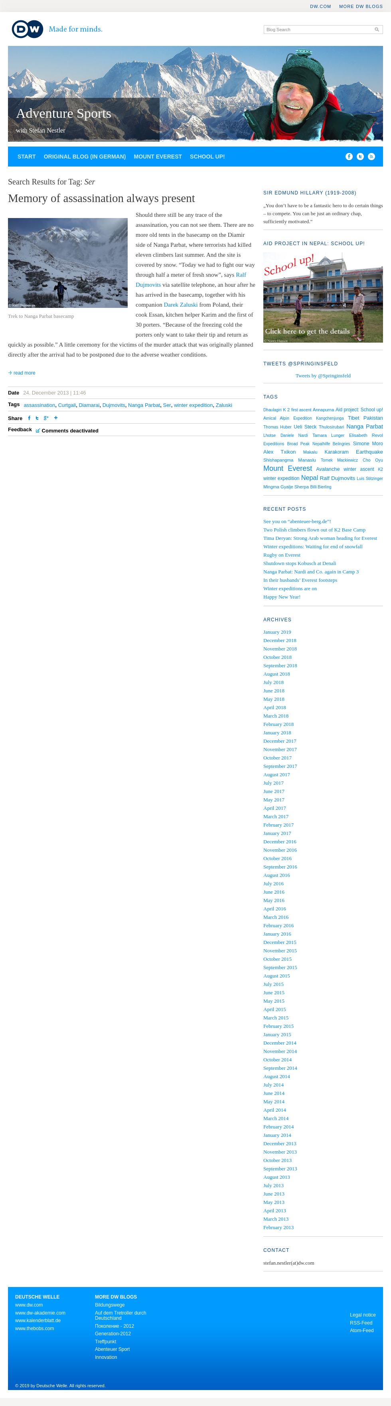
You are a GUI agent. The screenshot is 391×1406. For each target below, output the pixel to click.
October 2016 (277, 858)
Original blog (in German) (85, 156)
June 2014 (273, 1093)
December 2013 (279, 1143)
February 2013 (278, 1227)
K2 (380, 469)
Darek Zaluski (181, 304)
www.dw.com (29, 1305)
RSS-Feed (361, 1323)
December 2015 (279, 942)
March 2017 (275, 816)
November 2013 (280, 1152)
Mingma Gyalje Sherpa (286, 486)
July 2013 (273, 1185)
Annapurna (323, 409)
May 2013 (273, 1202)
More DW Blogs (361, 6)
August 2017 (276, 774)
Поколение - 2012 (114, 1326)
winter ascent (359, 469)
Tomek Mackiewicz (339, 460)
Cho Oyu (373, 460)
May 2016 (273, 900)
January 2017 (277, 833)
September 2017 (280, 766)
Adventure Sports (63, 113)
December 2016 (279, 842)
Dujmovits (114, 405)
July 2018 (273, 682)
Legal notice (363, 1315)
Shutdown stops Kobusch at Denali (299, 563)
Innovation (106, 1357)
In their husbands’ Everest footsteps (300, 580)
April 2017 (274, 808)
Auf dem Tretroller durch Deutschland (120, 1315)
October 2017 (277, 758)
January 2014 (277, 1135)
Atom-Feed (361, 1330)
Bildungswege (110, 1305)
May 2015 (273, 1001)
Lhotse (269, 435)
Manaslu (307, 460)
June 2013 (273, 1194)
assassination (39, 405)
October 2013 (277, 1160)
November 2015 (280, 951)
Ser (167, 405)
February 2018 (278, 724)
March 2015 (275, 1018)
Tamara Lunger (328, 435)
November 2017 (280, 749)
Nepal (309, 477)
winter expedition (193, 405)
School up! (207, 156)
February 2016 (278, 925)
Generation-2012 (113, 1334)
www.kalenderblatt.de (38, 1320)
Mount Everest (158, 156)
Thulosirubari (331, 426)
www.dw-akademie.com (40, 1313)
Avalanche (328, 469)
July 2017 (273, 783)
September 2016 (280, 867)
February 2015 (278, 1026)
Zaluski (224, 405)
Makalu (310, 452)
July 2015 (273, 984)
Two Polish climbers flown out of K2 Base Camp (314, 530)
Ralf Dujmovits (337, 478)
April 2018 (274, 707)
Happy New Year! (282, 597)
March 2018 (275, 716)
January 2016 (277, 934)
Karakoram (336, 452)
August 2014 (276, 1076)
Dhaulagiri (272, 410)
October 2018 (277, 657)
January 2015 (277, 1034)
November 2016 (280, 850)
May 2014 (273, 1102)
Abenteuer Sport (112, 1349)
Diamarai (89, 405)
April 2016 (274, 909)
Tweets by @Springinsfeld (323, 376)
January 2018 (277, 733)
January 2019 (277, 632)
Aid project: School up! (359, 409)
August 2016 (276, 875)
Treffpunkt (105, 1342)
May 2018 (273, 699)
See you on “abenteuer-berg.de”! (297, 521)
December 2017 (279, 741)
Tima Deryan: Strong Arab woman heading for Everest (320, 538)
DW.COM (320, 6)
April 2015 (274, 1009)
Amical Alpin (276, 418)
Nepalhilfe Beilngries (331, 444)
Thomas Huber (277, 427)
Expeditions (273, 444)
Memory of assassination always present (101, 198)
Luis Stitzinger (370, 478)
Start (27, 156)
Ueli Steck (305, 427)
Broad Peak (298, 444)
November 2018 (280, 649)
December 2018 (279, 640)
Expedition (302, 418)
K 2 (286, 409)
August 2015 (276, 976)
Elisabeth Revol (366, 435)
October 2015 (277, 959)
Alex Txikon (279, 452)
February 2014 (278, 1127)
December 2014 (279, 1043)
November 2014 (280, 1051)
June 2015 (273, 993)
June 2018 (273, 691)
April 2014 (274, 1110)
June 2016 (273, 892)
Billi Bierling (321, 487)
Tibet (353, 418)
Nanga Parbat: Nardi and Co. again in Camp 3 (311, 572)
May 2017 (273, 800)
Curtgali (67, 405)
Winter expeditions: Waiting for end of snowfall (313, 546)
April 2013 (274, 1211)
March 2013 (275, 1219)
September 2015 (280, 967)
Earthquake (369, 452)
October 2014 (277, 1060)
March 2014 (275, 1118)
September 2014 (280, 1068)
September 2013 (280, 1169)
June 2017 (273, 791)
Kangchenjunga (330, 418)
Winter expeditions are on (290, 588)
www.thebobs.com (34, 1328)
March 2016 (275, 917)
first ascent (301, 410)
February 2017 (278, 825)
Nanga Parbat (144, 405)
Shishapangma (278, 460)
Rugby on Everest (281, 555)
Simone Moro (368, 443)
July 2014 (273, 1085)
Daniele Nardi (294, 435)
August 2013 (276, 1177)
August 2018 (276, 674)
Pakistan (373, 418)
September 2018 (280, 665)
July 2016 (273, 883)
